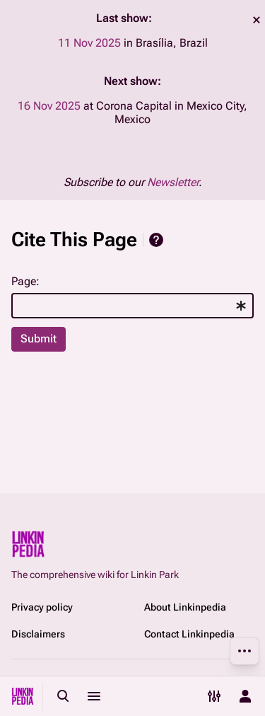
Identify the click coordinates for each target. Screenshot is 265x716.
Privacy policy (42, 607)
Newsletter (173, 182)
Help (156, 240)
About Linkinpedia (185, 607)
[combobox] (132, 306)
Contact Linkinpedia (189, 634)
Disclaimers (38, 634)
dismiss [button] (256, 19)
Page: (25, 281)
